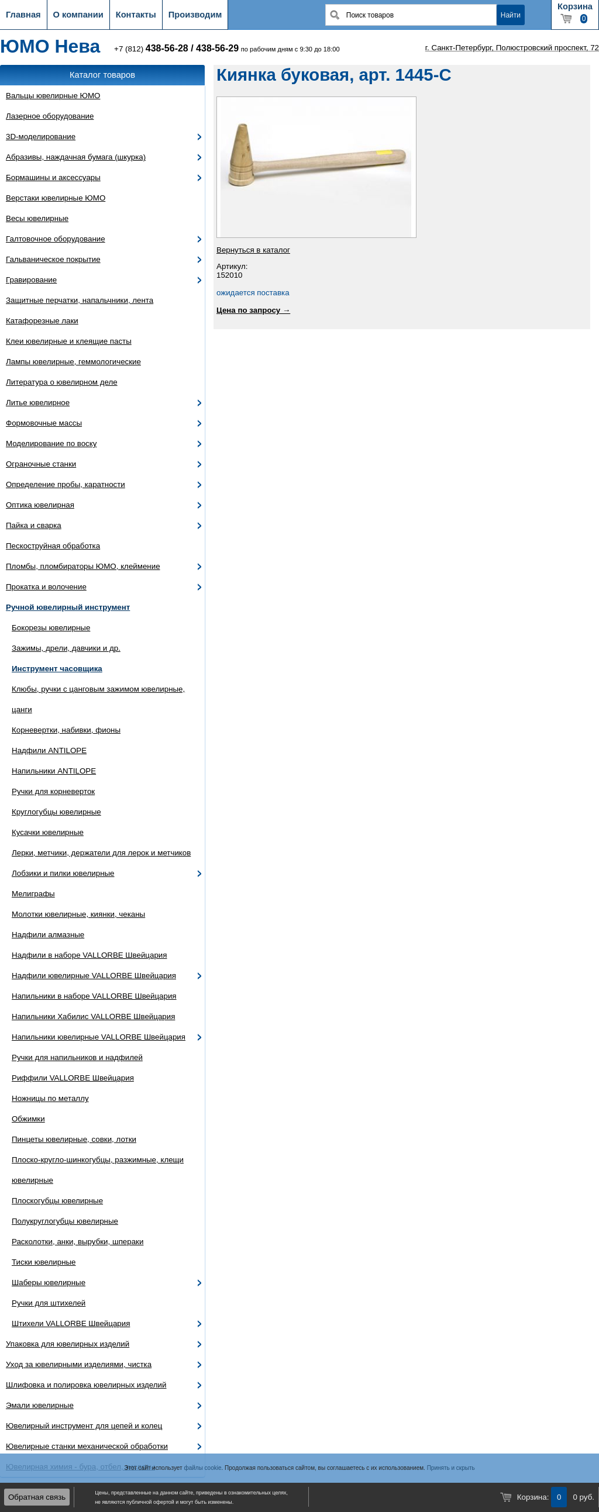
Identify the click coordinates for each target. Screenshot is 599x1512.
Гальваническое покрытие (53, 259)
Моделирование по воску (51, 443)
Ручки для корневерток (53, 791)
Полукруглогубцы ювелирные (65, 1221)
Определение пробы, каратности (65, 484)
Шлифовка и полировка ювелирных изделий (86, 1384)
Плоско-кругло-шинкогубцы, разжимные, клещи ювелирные (98, 1170)
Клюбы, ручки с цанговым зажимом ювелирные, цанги (98, 699)
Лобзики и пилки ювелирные (63, 873)
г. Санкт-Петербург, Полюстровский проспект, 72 (512, 47)
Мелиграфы (33, 893)
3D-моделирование (40, 136)
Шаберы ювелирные (48, 1282)
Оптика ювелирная (40, 504)
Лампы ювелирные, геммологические (73, 361)
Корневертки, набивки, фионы (66, 730)
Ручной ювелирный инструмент (68, 607)
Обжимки (28, 1118)
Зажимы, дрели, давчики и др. (66, 648)
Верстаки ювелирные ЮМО (55, 198)
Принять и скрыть (451, 1468)
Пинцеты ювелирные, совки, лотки (74, 1139)
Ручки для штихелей (48, 1303)
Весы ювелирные (37, 218)
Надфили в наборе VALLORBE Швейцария (89, 955)
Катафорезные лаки (42, 320)
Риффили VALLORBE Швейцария (73, 1077)
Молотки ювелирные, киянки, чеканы (78, 914)
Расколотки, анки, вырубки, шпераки (77, 1241)
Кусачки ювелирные (48, 832)
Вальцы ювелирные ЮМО (53, 95)
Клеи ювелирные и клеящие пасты (69, 341)
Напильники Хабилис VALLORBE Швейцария (93, 1016)
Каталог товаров (102, 75)
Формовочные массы (44, 423)
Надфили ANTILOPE (49, 750)
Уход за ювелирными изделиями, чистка (79, 1364)
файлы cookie (202, 1468)
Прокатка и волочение (46, 586)
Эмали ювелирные (40, 1405)
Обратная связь (37, 1497)
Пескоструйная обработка (53, 545)
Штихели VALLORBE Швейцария (71, 1323)
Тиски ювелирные (44, 1262)
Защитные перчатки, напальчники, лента (79, 300)
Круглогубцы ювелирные (56, 811)
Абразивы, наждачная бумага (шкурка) (76, 157)
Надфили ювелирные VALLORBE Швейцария (94, 975)
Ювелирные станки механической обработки (87, 1446)
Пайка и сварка (33, 525)
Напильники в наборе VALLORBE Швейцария (94, 996)
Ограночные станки (41, 464)
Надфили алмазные (48, 934)
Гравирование (31, 279)
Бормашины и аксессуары (53, 177)
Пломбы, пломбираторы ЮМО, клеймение (83, 566)
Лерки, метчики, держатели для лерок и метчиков (101, 852)
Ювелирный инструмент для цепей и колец (84, 1425)
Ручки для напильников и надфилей (77, 1057)
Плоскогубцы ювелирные (57, 1200)
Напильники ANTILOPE (54, 771)
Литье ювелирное (38, 402)
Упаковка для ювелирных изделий (67, 1344)
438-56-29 (217, 48)
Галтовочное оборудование (55, 238)
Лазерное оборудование (50, 116)
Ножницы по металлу (50, 1098)
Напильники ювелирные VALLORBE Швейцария (98, 1037)
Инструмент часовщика (57, 668)
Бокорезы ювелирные (51, 627)
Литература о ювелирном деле (62, 382)
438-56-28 (167, 48)
